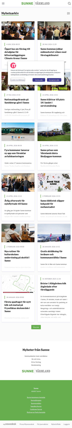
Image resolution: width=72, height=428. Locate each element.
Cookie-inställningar (18, 80)
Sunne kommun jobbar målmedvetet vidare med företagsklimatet (53, 52)
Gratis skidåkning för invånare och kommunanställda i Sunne (53, 254)
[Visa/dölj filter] (68, 13)
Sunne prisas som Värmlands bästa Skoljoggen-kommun (50, 153)
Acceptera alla (54, 80)
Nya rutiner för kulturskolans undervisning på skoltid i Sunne (16, 256)
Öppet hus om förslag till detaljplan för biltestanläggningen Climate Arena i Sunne (17, 54)
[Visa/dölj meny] (3, 3)
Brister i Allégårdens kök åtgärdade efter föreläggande (53, 286)
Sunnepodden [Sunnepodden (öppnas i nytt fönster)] (36, 403)
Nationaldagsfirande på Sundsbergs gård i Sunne (16, 101)
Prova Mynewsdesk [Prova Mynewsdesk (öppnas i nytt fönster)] (27, 424)
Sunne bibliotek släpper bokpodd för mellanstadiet (52, 203)
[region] (36, 73)
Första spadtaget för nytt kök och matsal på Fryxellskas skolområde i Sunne (17, 306)
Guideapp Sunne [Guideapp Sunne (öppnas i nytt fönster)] (36, 409)
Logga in (67, 424)
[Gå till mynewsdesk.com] (9, 424)
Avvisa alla (39, 80)
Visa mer (36, 327)
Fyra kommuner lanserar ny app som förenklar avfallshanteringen (16, 153)
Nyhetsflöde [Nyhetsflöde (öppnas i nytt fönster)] (56, 424)
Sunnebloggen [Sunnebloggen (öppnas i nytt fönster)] (36, 400)
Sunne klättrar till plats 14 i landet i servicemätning (52, 102)
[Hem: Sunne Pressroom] (35, 3)
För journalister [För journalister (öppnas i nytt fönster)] (42, 424)
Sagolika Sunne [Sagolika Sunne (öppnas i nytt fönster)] (36, 406)
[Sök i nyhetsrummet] (69, 3)
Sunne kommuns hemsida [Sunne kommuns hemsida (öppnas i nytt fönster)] (36, 397)
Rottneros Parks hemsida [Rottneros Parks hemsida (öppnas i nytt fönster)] (36, 412)
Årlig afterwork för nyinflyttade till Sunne (15, 202)
